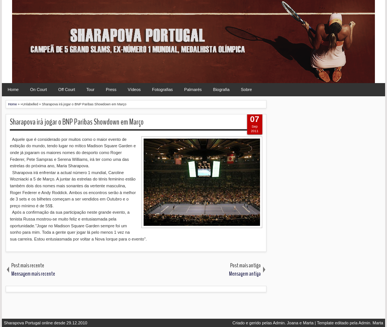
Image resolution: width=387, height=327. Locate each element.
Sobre (246, 89)
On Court (38, 89)
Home (13, 89)
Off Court (66, 89)
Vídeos (134, 89)
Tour (90, 89)
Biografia (221, 89)
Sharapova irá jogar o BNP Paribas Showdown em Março (77, 122)
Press (111, 89)
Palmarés (192, 89)
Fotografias (162, 89)
